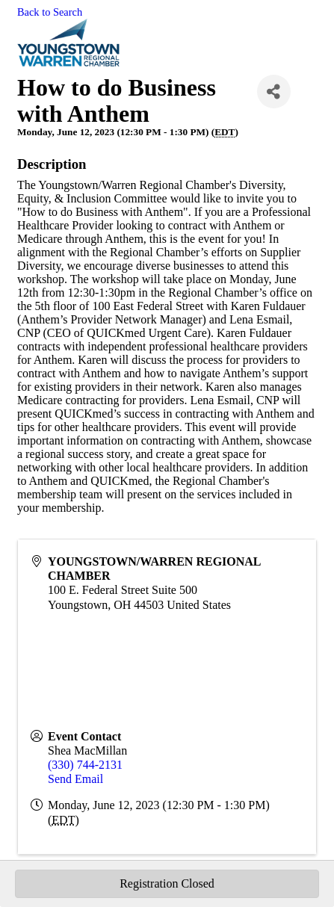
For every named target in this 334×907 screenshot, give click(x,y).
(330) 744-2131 (85, 764)
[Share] (274, 91)
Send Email (75, 779)
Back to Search (49, 12)
